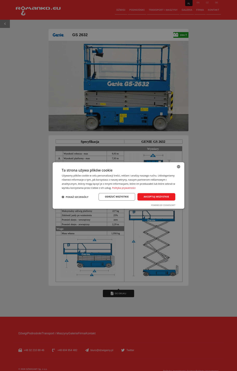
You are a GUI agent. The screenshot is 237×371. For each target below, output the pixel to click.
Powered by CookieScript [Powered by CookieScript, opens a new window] (163, 205)
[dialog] (118, 185)
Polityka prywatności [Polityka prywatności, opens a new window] (124, 187)
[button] (75, 196)
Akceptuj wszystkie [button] (156, 196)
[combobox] (178, 166)
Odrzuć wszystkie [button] (117, 196)
